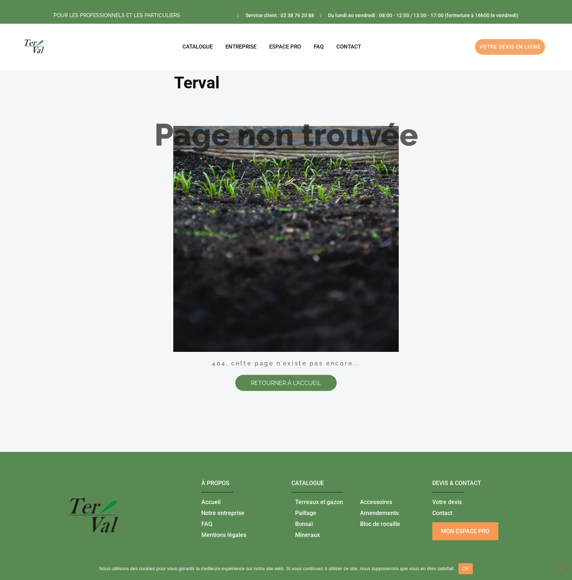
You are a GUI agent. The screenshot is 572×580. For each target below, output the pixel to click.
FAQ (319, 46)
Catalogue (197, 46)
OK (465, 568)
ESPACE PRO (285, 46)
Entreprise (240, 46)
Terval (197, 82)
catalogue (307, 483)
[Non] (560, 568)
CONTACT (348, 46)
